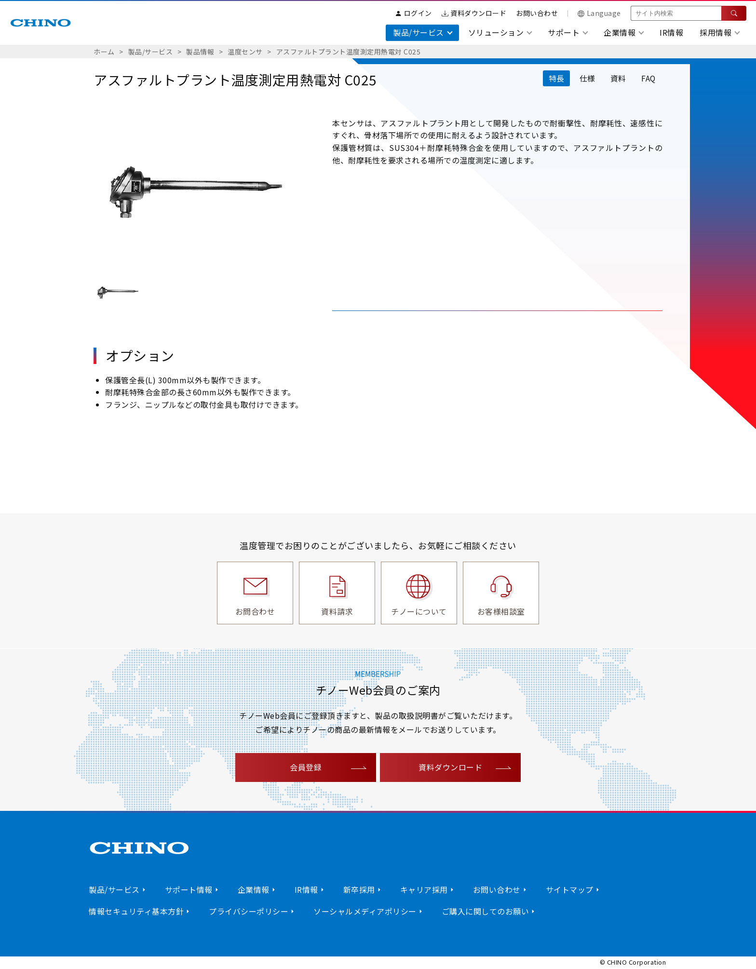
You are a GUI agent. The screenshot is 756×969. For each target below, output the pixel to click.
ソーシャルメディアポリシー (365, 911)
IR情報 (671, 32)
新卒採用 (359, 889)
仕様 (586, 78)
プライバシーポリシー (248, 911)
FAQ (648, 78)
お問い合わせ (537, 13)
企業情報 (254, 889)
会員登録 (306, 767)
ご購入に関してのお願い (485, 911)
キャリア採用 (424, 889)
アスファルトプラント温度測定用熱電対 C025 (348, 51)
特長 (555, 78)
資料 (617, 78)
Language (599, 13)
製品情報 (200, 51)
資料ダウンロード (474, 13)
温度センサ (245, 51)
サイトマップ (570, 889)
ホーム (104, 51)
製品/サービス (150, 51)
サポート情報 (189, 889)
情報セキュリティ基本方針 (136, 911)
